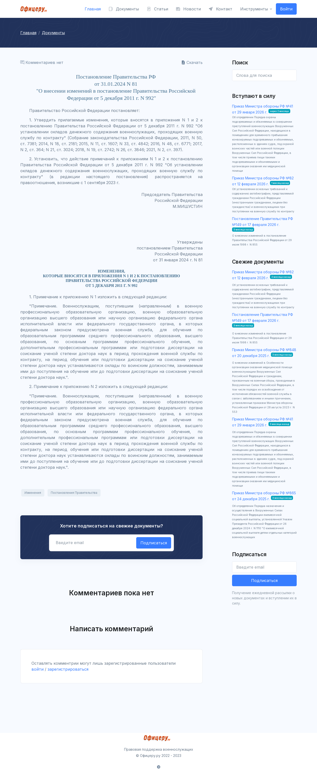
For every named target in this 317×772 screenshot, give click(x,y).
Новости (188, 9)
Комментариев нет (41, 62)
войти (37, 669)
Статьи (157, 9)
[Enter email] (264, 75)
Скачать (192, 62)
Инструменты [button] (254, 8)
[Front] (35, 9)
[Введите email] (264, 567)
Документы (124, 9)
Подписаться (153, 542)
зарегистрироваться (68, 669)
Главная (93, 8)
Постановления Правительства (74, 493)
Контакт (220, 9)
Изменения (33, 493)
